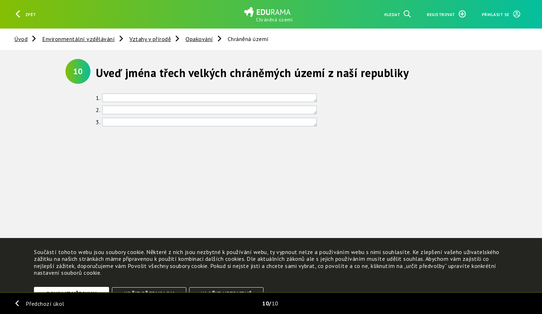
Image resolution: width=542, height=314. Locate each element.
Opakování (199, 38)
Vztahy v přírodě (150, 38)
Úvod (21, 38)
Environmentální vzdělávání (78, 38)
